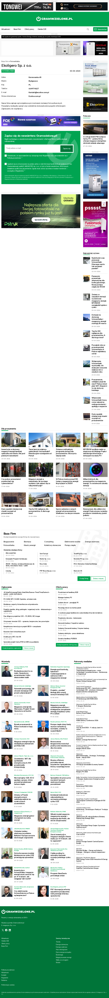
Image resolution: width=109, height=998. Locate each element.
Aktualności (5, 938)
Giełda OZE (42, 29)
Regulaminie (8, 179)
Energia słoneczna (62, 944)
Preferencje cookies (7, 985)
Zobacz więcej (98, 578)
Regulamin (4, 978)
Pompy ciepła (70, 545)
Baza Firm (17, 29)
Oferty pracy (29, 29)
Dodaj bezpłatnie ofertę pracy (67, 645)
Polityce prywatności (22, 179)
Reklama (4, 980)
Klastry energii (30, 545)
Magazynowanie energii (63, 957)
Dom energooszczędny (63, 952)
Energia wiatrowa (92, 542)
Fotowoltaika (15, 61)
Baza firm (4, 61)
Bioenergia (59, 955)
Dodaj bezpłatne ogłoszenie (12, 648)
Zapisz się (66, 149)
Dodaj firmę (84, 578)
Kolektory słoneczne (52, 545)
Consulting (48, 542)
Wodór (58, 962)
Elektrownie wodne (72, 542)
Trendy (58, 942)
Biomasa (27, 542)
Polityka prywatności (7, 970)
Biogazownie (9, 542)
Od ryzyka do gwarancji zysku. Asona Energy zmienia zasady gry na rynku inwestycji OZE (31, 37)
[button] (88, 29)
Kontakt (3, 975)
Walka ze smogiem (62, 960)
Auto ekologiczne (61, 949)
